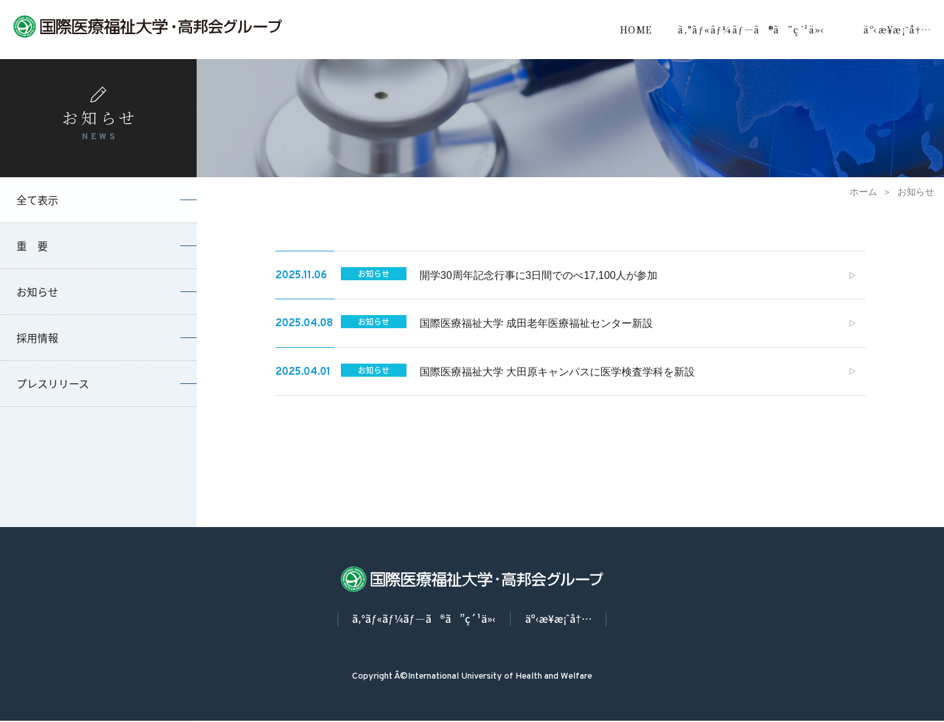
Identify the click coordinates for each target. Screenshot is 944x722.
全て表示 (37, 199)
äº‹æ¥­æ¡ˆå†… (897, 29)
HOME (636, 29)
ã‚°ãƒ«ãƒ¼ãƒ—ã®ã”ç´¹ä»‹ (751, 29)
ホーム (863, 191)
